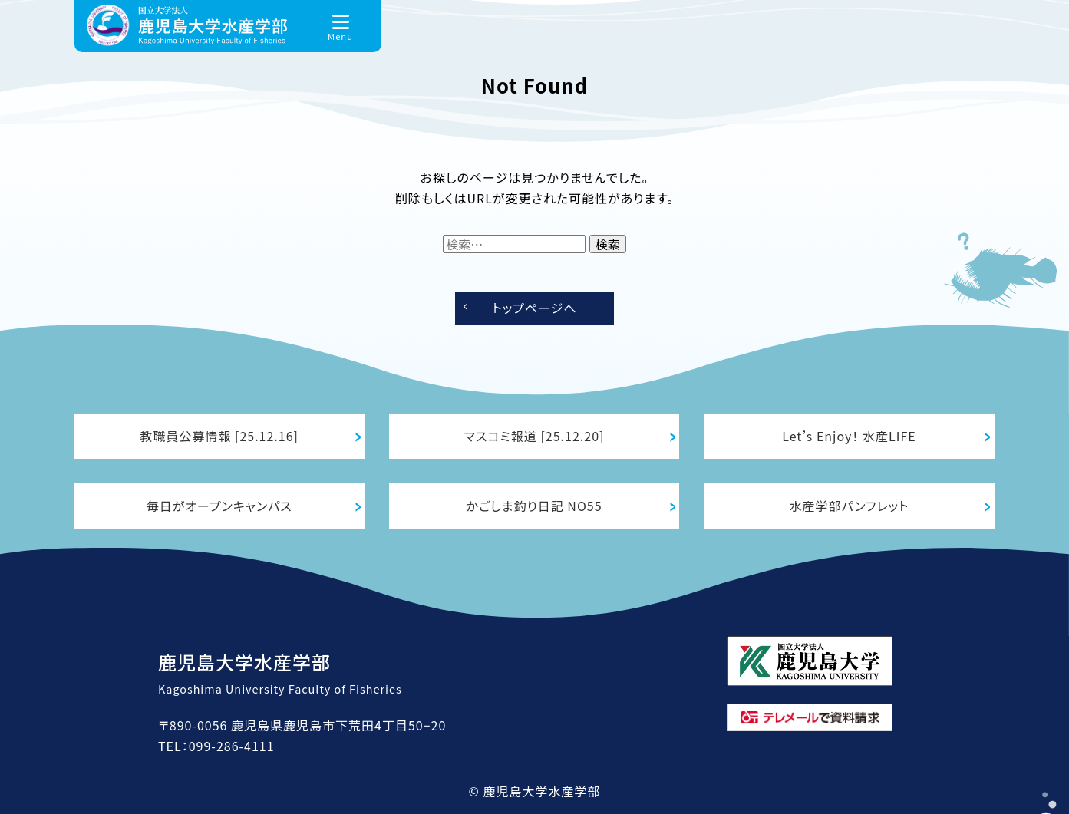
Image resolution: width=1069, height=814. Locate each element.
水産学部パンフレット (849, 505)
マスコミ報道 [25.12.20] (534, 436)
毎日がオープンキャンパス (219, 505)
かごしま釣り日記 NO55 (534, 505)
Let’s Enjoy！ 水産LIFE (849, 436)
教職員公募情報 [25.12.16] (219, 436)
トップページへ (534, 307)
